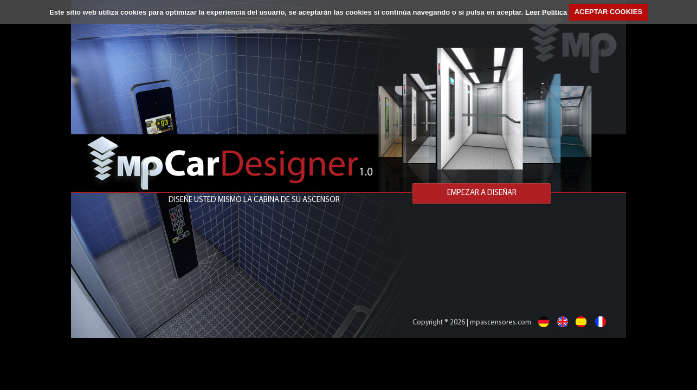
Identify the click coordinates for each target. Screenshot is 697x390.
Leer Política (546, 12)
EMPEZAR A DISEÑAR (482, 193)
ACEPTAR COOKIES (608, 12)
